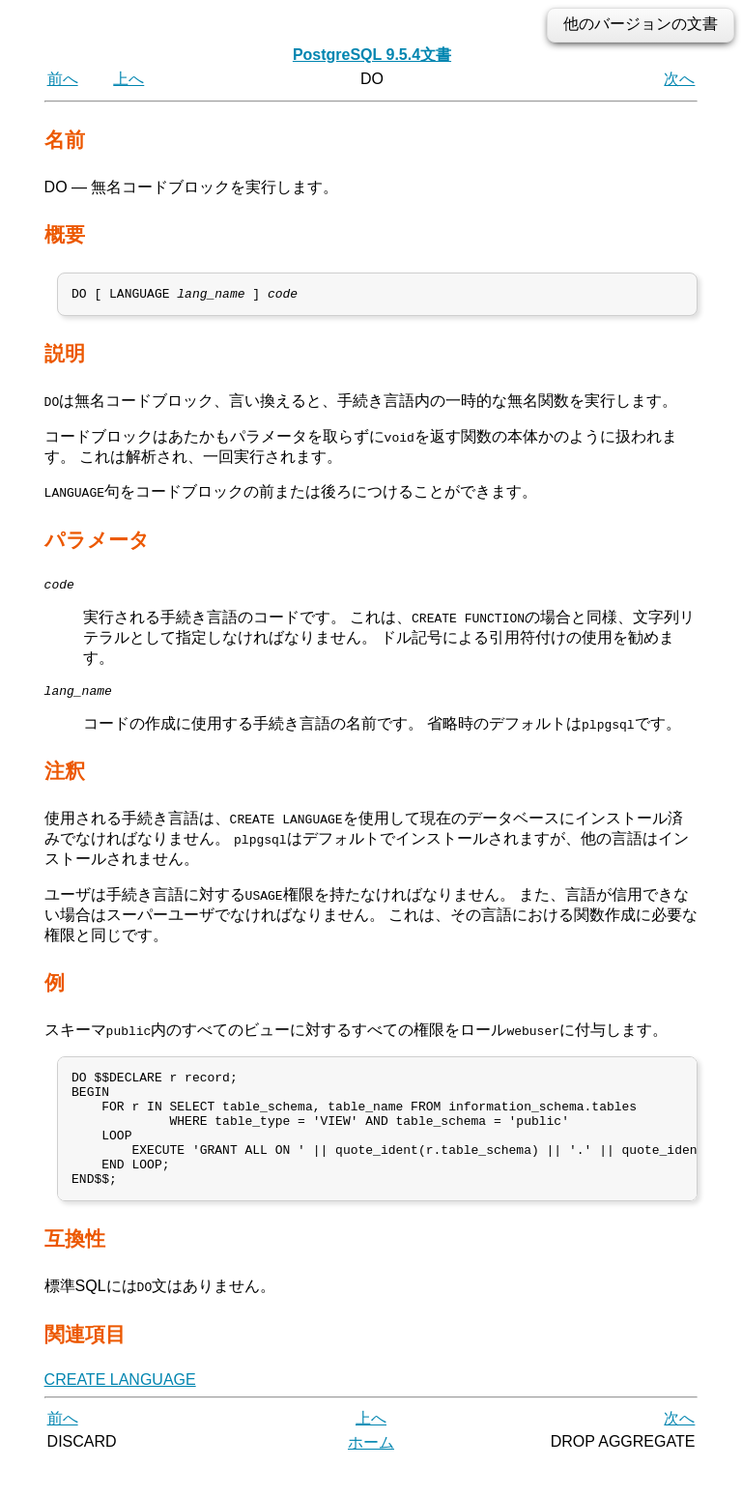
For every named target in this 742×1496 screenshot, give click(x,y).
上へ (128, 79)
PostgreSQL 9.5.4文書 (372, 54)
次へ (679, 79)
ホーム (371, 1474)
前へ (62, 79)
